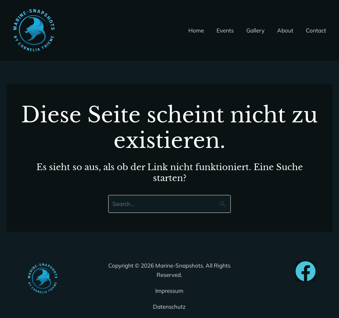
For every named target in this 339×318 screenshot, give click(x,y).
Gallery (259, 30)
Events (229, 30)
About (287, 30)
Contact (317, 30)
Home (202, 30)
